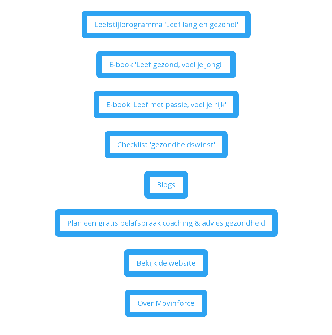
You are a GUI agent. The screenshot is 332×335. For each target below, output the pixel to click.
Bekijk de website (166, 263)
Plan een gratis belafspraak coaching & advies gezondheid (166, 223)
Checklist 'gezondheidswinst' (166, 144)
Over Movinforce (166, 303)
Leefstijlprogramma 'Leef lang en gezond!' (166, 24)
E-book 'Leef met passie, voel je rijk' (166, 104)
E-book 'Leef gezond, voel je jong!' (166, 64)
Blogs (166, 185)
